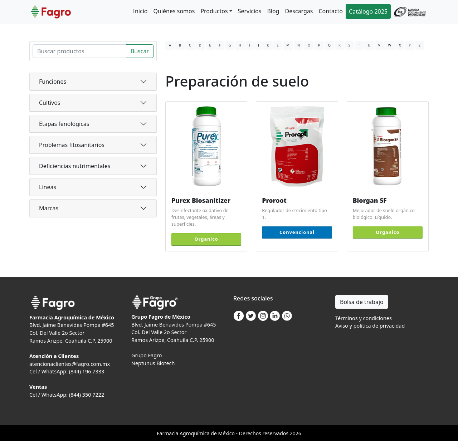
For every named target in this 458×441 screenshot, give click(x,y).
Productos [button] (214, 11)
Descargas (299, 11)
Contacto (330, 11)
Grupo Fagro (146, 355)
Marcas (48, 208)
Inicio (140, 11)
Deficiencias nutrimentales (74, 166)
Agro (185, 433)
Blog (273, 11)
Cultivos (49, 103)
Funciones (52, 81)
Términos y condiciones (363, 318)
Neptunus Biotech (153, 363)
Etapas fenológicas (64, 124)
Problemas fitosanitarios (71, 145)
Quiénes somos (174, 11)
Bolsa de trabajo (362, 302)
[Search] (79, 51)
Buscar (140, 51)
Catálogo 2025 (368, 11)
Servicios (250, 11)
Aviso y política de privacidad (370, 325)
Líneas (47, 187)
